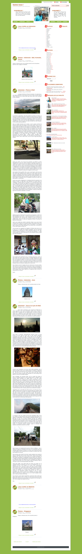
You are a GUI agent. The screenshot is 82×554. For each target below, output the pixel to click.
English (59, 21)
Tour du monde (28, 28)
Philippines (48, 36)
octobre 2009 (49, 68)
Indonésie (24, 28)
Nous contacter (54, 97)
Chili (47, 33)
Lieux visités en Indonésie (26, 26)
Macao (48, 38)
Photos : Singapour (24, 511)
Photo (28, 21)
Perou (47, 32)
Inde (47, 39)
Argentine (48, 29)
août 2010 (48, 56)
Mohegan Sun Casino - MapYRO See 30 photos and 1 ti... (56, 87)
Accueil (16, 21)
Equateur (48, 30)
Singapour (27, 488)
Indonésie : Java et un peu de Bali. (29, 305)
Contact (65, 21)
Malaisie (24, 488)
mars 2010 (48, 62)
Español (53, 21)
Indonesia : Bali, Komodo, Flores (27, 79)
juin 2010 (48, 58)
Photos (27, 61)
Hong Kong (48, 37)
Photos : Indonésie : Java (26, 280)
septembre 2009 (49, 69)
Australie (48, 35)
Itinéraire (22, 21)
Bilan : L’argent (54, 128)
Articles (57, 2)
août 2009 (48, 70)
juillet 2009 (48, 71)
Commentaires (64, 2)
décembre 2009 (49, 65)
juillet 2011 (48, 52)
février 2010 (48, 63)
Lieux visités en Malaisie (26, 487)
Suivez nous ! (18, 5)
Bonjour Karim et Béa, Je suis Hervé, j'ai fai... (54, 92)
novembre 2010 (49, 53)
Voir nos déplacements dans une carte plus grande (27, 47)
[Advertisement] (28, 54)
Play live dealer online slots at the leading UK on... (54, 91)
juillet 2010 (48, 57)
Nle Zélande (48, 34)
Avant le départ (49, 28)
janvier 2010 (48, 64)
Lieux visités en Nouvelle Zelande (52, 134)
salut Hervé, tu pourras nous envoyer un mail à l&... (55, 86)
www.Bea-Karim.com (40, 547)
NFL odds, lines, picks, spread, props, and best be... (55, 89)
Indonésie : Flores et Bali (26, 90)
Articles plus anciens (36, 541)
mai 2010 (48, 59)
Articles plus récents (18, 541)
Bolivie (48, 31)
